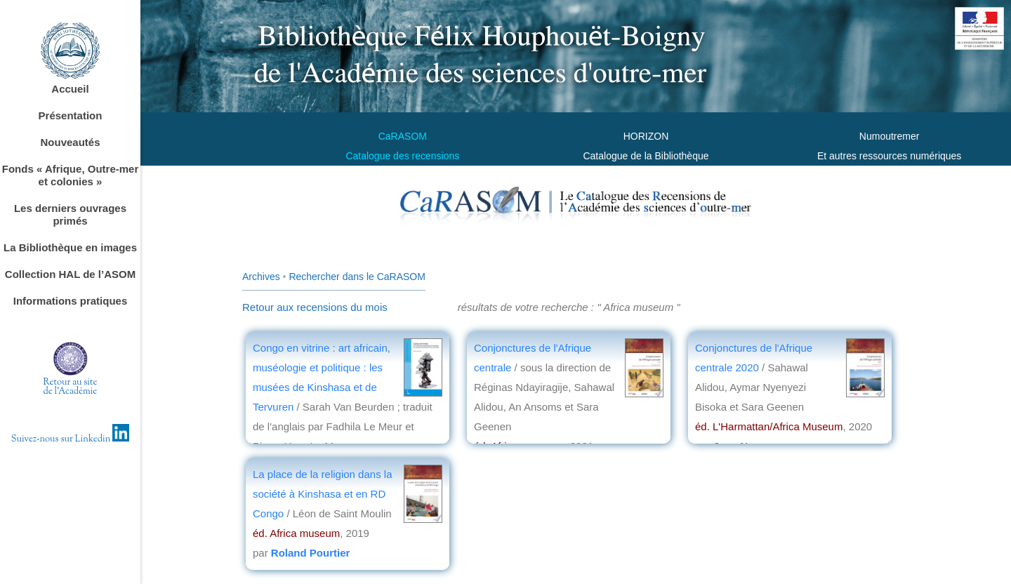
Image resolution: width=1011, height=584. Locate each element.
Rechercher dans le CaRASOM (357, 276)
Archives (261, 276)
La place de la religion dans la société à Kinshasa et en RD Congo (322, 493)
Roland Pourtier (310, 553)
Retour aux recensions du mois (315, 307)
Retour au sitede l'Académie (71, 387)
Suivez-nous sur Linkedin (70, 439)
